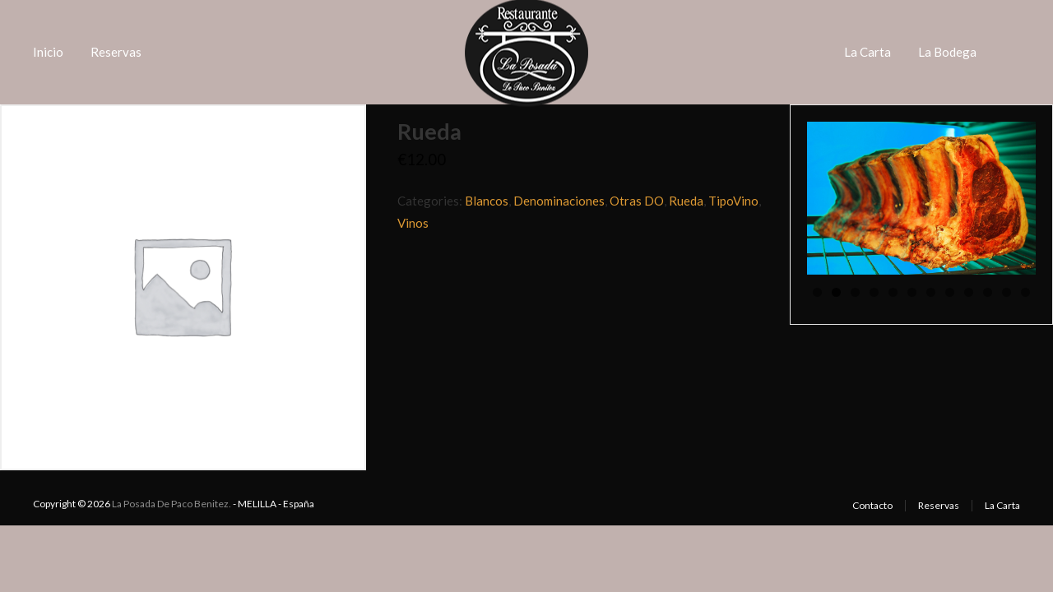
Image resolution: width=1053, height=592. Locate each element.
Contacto (872, 505)
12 (1025, 292)
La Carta (867, 51)
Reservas (115, 51)
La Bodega (947, 51)
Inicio (48, 51)
